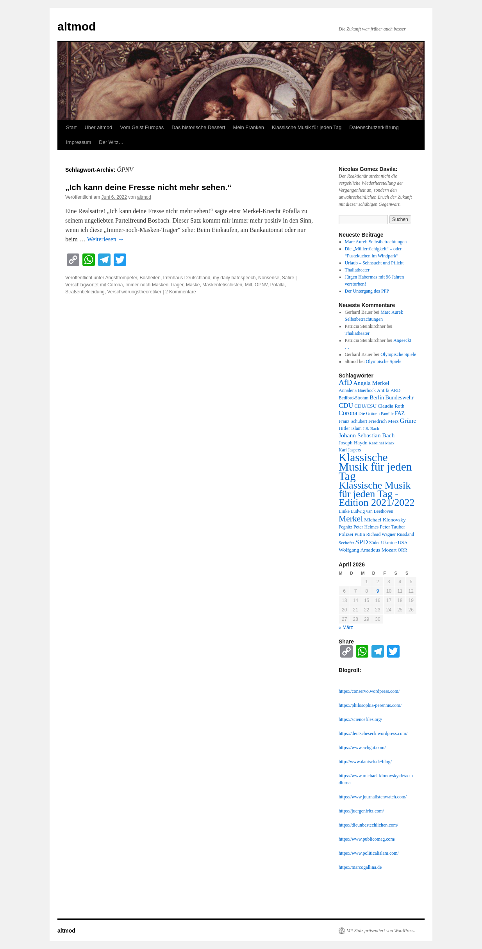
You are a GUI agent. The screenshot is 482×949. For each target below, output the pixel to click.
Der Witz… (111, 142)
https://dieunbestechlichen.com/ (368, 825)
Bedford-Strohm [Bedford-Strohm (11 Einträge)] (353, 398)
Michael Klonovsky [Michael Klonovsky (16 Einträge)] (385, 520)
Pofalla (277, 285)
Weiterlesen (105, 239)
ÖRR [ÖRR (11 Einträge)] (402, 550)
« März (346, 627)
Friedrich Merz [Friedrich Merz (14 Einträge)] (383, 421)
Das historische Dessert (198, 127)
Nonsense (268, 277)
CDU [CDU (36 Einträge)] (346, 405)
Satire (288, 277)
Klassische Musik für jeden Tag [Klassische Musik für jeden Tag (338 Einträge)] (375, 466)
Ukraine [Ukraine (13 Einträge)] (388, 542)
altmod (76, 26)
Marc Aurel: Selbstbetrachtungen (376, 241)
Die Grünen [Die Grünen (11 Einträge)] (369, 413)
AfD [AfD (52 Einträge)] (345, 382)
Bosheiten (150, 277)
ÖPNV (261, 285)
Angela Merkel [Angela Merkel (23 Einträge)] (371, 382)
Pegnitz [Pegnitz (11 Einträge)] (345, 527)
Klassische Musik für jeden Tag (306, 127)
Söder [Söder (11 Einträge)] (374, 542)
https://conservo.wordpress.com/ (369, 691)
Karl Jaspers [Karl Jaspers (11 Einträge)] (350, 450)
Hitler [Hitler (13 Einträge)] (344, 428)
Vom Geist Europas (142, 127)
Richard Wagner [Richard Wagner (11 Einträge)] (381, 534)
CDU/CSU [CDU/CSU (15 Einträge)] (365, 406)
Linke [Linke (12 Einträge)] (344, 511)
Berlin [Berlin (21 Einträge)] (377, 397)
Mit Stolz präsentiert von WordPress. (380, 930)
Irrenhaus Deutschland (187, 277)
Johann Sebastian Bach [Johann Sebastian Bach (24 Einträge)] (367, 435)
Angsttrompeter (121, 277)
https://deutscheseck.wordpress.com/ (373, 733)
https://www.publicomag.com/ (367, 839)
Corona (115, 285)
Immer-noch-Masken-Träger (154, 285)
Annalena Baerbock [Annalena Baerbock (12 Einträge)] (357, 390)
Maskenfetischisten (222, 285)
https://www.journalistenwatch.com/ (373, 797)
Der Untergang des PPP (367, 291)
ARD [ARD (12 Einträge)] (395, 390)
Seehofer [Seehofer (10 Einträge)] (346, 542)
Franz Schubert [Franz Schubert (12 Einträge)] (353, 421)
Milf (248, 285)
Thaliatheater (357, 270)
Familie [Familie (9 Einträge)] (387, 414)
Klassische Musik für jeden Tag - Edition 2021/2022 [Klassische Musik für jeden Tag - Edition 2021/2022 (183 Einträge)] (376, 494)
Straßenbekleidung (85, 292)
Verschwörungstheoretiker (134, 292)
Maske (193, 285)
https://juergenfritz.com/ (361, 811)
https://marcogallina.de (360, 867)
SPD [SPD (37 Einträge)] (361, 542)
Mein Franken (248, 127)
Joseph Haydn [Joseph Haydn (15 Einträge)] (353, 443)
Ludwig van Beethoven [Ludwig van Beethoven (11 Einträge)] (372, 511)
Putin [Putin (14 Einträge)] (359, 534)
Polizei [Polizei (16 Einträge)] (346, 534)
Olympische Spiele (398, 354)
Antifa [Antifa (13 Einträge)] (383, 390)
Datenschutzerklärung (373, 127)
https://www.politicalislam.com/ (369, 853)
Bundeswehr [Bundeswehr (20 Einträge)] (399, 397)
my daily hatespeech (234, 277)
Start (71, 127)
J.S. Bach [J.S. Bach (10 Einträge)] (371, 428)
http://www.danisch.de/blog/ (365, 761)
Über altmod (98, 127)
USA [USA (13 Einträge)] (402, 542)
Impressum (78, 142)
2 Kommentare (180, 292)
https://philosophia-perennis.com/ (370, 705)
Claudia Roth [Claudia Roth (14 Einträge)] (391, 406)
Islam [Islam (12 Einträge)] (356, 428)
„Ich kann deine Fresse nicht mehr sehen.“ (148, 187)
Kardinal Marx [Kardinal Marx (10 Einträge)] (382, 442)
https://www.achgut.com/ (362, 747)
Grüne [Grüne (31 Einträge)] (408, 420)
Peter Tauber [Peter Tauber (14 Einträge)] (392, 527)
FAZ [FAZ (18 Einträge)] (400, 413)
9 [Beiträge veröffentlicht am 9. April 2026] (378, 591)
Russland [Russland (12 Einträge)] (405, 534)
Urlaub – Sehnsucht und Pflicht (374, 263)
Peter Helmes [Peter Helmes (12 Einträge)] (365, 527)
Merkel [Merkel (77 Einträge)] (351, 518)
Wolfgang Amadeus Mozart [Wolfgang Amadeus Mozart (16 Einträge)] (368, 550)
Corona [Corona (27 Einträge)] (348, 413)
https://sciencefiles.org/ (360, 719)
